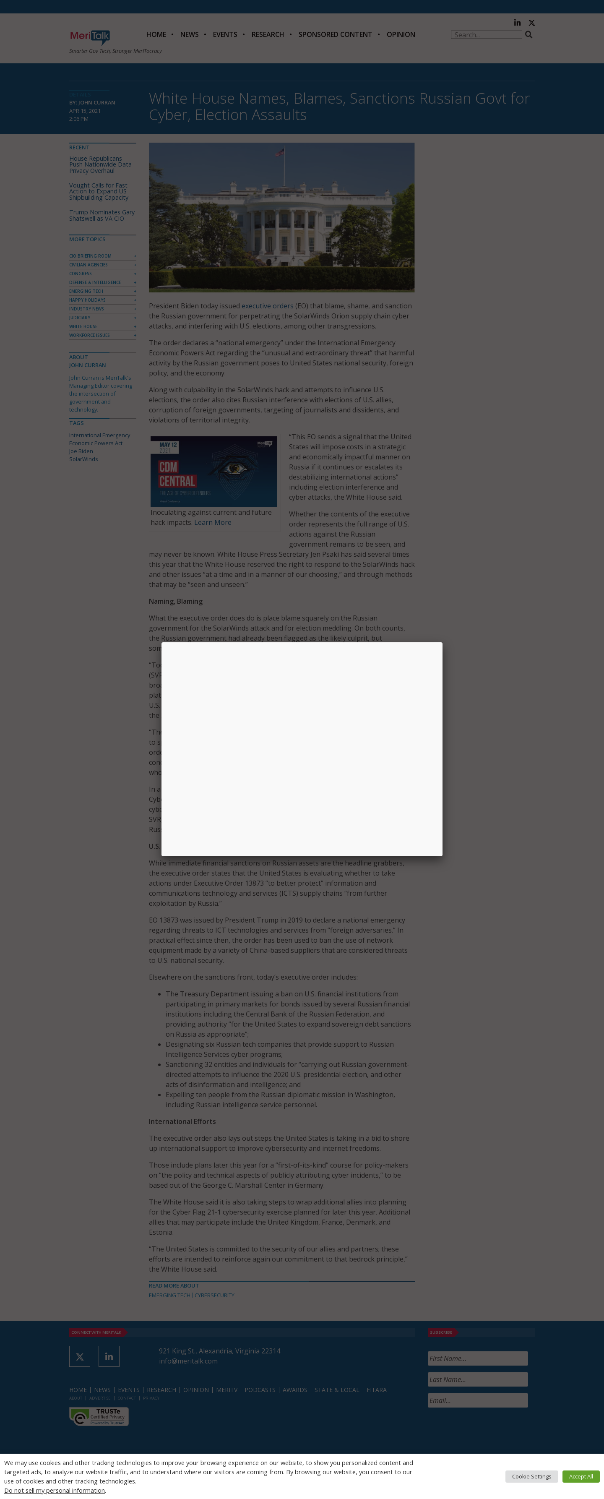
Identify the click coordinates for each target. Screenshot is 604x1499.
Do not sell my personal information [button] (54, 1490)
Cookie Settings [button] (532, 1476)
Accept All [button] (581, 1476)
